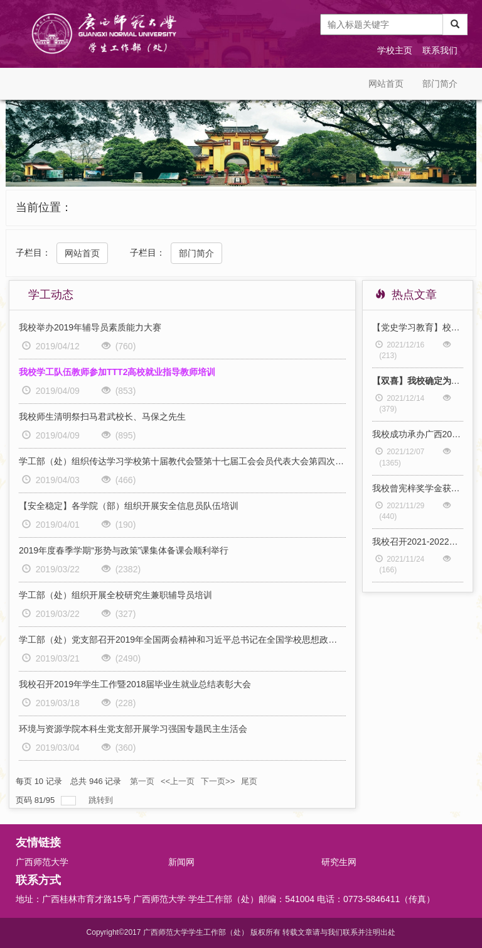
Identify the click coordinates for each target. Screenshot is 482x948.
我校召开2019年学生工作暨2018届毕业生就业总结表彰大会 (135, 684)
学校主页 (394, 50)
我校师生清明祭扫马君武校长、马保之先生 (102, 416)
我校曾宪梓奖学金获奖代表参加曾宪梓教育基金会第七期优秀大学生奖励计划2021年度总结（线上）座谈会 (418, 488)
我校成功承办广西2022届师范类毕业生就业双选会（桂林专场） (418, 434)
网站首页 (386, 84)
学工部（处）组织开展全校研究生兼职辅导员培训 (115, 595)
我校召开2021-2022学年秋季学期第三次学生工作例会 (418, 542)
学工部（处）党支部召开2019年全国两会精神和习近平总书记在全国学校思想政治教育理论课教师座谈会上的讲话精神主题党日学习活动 (182, 640)
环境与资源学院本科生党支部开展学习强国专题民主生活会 (133, 729)
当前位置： (44, 207)
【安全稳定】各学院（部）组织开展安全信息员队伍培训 (128, 506)
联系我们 (440, 50)
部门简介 (440, 84)
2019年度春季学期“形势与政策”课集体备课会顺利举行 (123, 550)
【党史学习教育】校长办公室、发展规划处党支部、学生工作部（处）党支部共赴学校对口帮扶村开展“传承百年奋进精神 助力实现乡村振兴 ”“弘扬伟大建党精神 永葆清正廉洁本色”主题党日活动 (418, 327)
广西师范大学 (42, 862)
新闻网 (181, 862)
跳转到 (101, 800)
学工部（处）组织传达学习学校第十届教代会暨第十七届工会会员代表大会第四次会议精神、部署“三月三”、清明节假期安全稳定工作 (182, 461)
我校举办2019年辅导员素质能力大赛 (90, 327)
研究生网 (338, 862)
